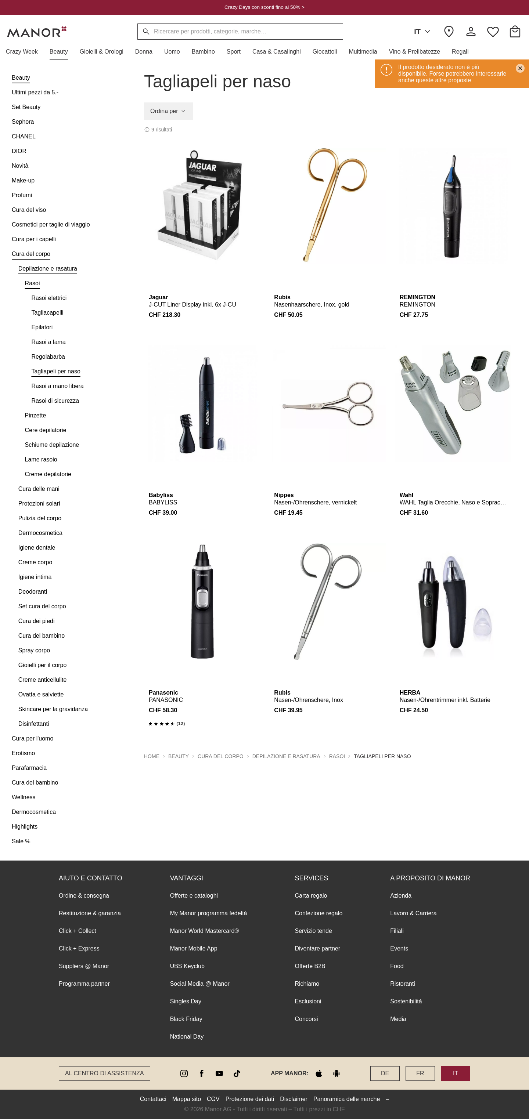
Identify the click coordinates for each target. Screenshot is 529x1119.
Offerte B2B (310, 966)
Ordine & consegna (84, 895)
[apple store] (319, 1073)
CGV (213, 1099)
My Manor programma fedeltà (208, 913)
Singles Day (185, 1001)
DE (385, 1073)
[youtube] (219, 1073)
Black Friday (186, 1019)
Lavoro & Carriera (413, 913)
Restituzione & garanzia (90, 913)
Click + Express (79, 948)
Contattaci (153, 1099)
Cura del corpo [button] (221, 756)
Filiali (396, 931)
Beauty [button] (178, 756)
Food (396, 966)
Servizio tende (313, 931)
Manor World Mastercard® (204, 931)
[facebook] (201, 1073)
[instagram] (184, 1073)
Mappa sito (186, 1099)
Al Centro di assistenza (104, 1073)
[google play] (336, 1073)
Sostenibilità (406, 1001)
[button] (25, 51)
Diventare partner (317, 948)
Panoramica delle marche (346, 1099)
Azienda (400, 895)
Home (151, 756)
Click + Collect (77, 931)
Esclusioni (308, 1001)
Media (398, 1019)
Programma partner (84, 984)
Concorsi (306, 1019)
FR (420, 1073)
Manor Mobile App (193, 948)
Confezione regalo (318, 913)
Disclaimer (293, 1099)
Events (399, 948)
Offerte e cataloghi (194, 895)
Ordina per (168, 111)
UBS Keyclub (187, 966)
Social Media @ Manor (200, 984)
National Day (187, 1036)
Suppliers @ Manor (84, 966)
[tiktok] (237, 1073)
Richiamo (307, 984)
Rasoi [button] (337, 756)
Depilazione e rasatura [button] (286, 756)
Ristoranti (402, 984)
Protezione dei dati (250, 1099)
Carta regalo (311, 895)
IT (423, 31)
